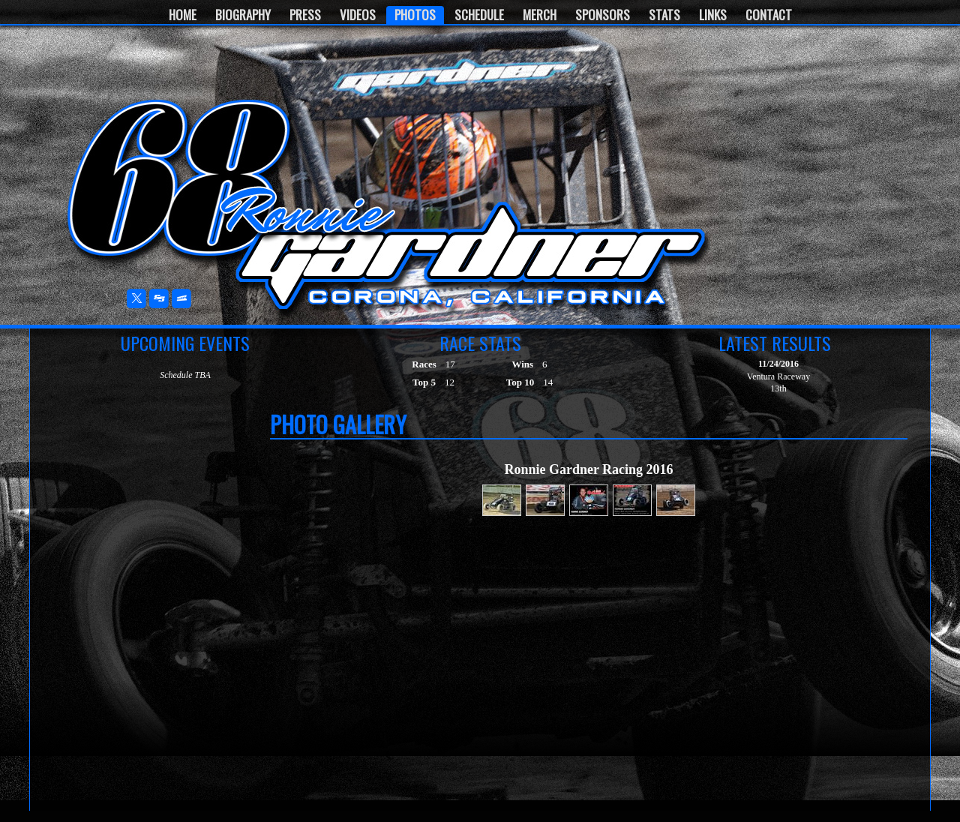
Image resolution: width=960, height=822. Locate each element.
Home (182, 14)
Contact (769, 14)
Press (305, 14)
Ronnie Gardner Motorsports (179, 180)
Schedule (479, 14)
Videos (358, 14)
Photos (415, 14)
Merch (539, 14)
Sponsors (602, 14)
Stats (664, 14)
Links (713, 14)
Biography (243, 14)
